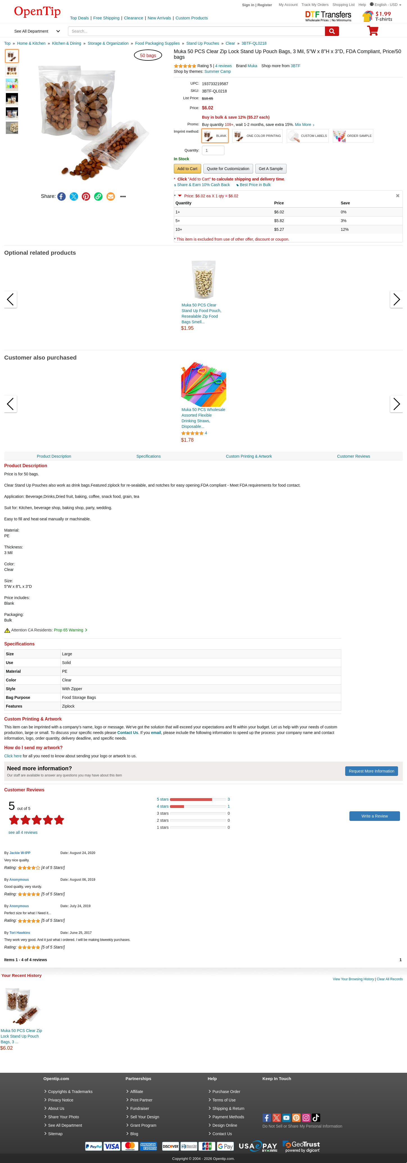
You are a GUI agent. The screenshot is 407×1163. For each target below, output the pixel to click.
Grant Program (143, 1125)
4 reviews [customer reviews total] (223, 66)
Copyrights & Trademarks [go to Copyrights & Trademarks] (70, 1091)
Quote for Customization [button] (228, 168)
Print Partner (141, 1100)
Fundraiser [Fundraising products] (139, 1108)
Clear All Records (390, 979)
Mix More (304, 124)
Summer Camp (217, 71)
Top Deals (79, 17)
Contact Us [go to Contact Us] (222, 1134)
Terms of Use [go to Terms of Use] (224, 1100)
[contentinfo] (37, 11)
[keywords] (196, 31)
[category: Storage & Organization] (108, 43)
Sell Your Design (144, 1117)
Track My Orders (315, 5)
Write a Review (374, 816)
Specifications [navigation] (149, 456)
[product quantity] (213, 150)
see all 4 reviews (23, 832)
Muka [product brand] (252, 66)
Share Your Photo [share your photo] (63, 1117)
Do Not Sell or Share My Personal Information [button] (302, 1126)
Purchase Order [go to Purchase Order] (226, 1091)
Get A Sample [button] (271, 168)
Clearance (133, 17)
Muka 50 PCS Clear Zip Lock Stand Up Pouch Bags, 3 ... (21, 1036)
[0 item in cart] (372, 32)
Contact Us (127, 732)
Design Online (225, 1125)
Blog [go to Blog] (134, 1134)
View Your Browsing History (353, 979)
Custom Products (192, 17)
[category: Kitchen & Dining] (66, 43)
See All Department (31, 31)
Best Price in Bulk (254, 184)
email (156, 732)
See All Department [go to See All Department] (65, 1125)
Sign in (248, 5)
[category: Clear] (230, 43)
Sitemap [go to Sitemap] (55, 1134)
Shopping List (344, 5)
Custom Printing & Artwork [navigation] (249, 456)
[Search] (332, 31)
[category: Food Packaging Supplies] (157, 43)
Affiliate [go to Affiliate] (136, 1091)
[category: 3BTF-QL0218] (254, 43)
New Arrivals (159, 17)
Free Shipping (106, 17)
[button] (385, 5)
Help (362, 5)
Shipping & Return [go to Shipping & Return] (229, 1108)
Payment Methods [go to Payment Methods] (228, 1117)
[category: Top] (7, 43)
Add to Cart (187, 168)
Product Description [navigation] (54, 456)
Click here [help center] (13, 756)
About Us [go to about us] (56, 1108)
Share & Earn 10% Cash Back (202, 184)
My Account (288, 5)
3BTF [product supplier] (295, 66)
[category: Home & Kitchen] (31, 43)
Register (265, 5)
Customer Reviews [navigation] (353, 456)
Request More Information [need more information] (371, 771)
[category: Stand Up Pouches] (202, 43)
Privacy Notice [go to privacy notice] (60, 1100)
